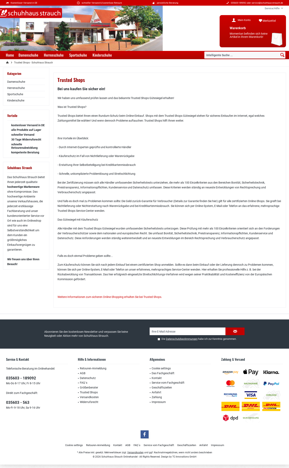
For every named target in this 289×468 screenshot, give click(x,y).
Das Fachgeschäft (163, 373)
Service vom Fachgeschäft (168, 382)
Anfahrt (156, 392)
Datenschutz (88, 378)
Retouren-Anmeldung (93, 368)
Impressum (159, 402)
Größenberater (89, 387)
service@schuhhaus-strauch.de (267, 3)
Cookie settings (161, 368)
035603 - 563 (17, 402)
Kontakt (157, 378)
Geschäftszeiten (162, 387)
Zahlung (157, 397)
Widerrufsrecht (89, 402)
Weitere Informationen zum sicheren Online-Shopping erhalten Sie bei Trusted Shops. (110, 297)
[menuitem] (272, 8)
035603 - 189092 (21, 378)
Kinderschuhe (15, 100)
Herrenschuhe (16, 88)
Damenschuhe (16, 81)
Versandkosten (89, 397)
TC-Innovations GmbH (184, 456)
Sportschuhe (15, 94)
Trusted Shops (89, 392)
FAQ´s (83, 382)
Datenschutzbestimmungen (181, 338)
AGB (82, 373)
